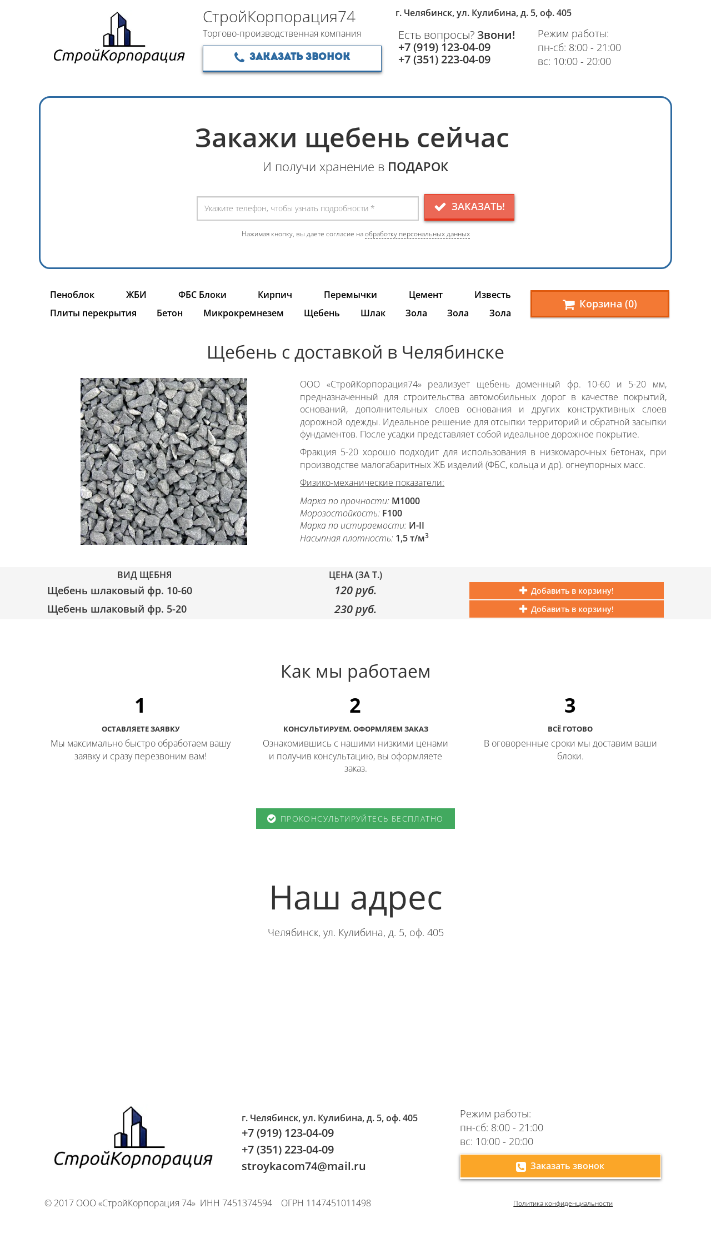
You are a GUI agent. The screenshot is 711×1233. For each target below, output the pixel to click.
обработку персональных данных (417, 233)
